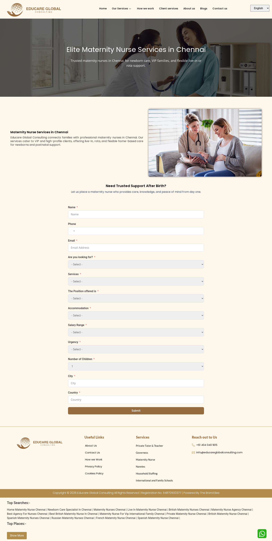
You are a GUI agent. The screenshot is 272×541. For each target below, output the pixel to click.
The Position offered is (82, 291)
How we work (144, 8)
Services (73, 274)
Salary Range (76, 325)
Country (73, 392)
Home (101, 8)
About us (189, 8)
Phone (72, 224)
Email (71, 240)
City (70, 376)
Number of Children (80, 359)
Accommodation (78, 308)
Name (71, 207)
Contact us (221, 8)
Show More (17, 535)
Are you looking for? (80, 257)
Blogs (204, 8)
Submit (136, 410)
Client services (168, 8)
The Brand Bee (209, 493)
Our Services (121, 8)
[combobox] (72, 231)
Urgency (73, 342)
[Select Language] (259, 8)
